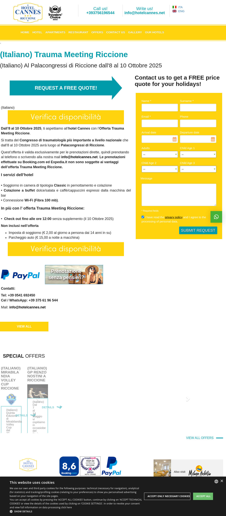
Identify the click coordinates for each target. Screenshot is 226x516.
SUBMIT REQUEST (198, 230)
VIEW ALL (24, 326)
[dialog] (113, 496)
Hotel (37, 32)
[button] (76, 511)
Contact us (115, 32)
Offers (97, 32)
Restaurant (78, 32)
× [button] (221, 481)
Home (25, 32)
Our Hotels (154, 32)
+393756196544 (100, 13)
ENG (179, 11)
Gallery (135, 32)
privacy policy (173, 217)
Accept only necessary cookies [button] (169, 496)
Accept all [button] (203, 496)
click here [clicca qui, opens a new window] (66, 507)
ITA (177, 7)
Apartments (55, 32)
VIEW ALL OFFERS (204, 438)
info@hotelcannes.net (144, 13)
